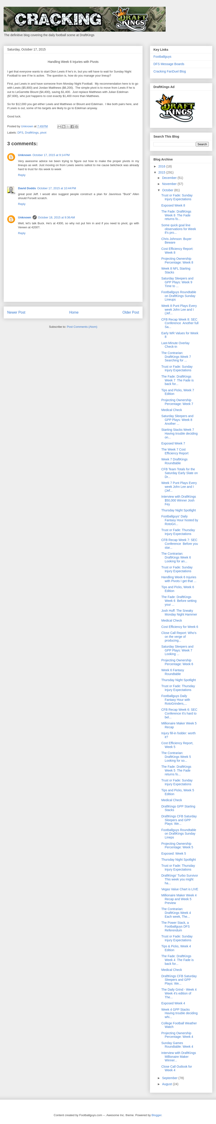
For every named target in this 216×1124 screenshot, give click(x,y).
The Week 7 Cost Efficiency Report (175, 451)
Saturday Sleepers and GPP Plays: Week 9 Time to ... (177, 282)
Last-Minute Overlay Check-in (175, 345)
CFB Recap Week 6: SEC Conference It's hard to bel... (179, 713)
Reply (21, 175)
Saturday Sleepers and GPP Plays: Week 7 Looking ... (177, 650)
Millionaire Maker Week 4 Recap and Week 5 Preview (179, 899)
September (170, 1078)
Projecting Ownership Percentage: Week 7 (177, 402)
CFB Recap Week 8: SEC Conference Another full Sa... (179, 323)
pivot (43, 132)
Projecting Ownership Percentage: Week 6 (177, 662)
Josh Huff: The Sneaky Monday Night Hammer (179, 612)
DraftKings (32, 132)
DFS (20, 132)
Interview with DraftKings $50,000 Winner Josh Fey (178, 500)
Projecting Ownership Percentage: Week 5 (177, 845)
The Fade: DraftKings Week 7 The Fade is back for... (177, 380)
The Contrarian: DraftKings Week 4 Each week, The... (176, 912)
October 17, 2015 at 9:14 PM (51, 155)
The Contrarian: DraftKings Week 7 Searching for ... (176, 356)
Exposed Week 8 (173, 205)
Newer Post (16, 312)
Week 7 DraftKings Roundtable (174, 461)
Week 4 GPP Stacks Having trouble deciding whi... (179, 1013)
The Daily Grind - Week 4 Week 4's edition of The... (179, 993)
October (168, 190)
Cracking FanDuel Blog (169, 71)
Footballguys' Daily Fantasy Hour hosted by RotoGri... (179, 520)
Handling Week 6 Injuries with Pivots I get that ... (178, 579)
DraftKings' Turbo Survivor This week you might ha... (179, 879)
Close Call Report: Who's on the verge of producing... (178, 636)
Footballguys (162, 56)
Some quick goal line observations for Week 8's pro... (178, 229)
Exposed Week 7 (173, 443)
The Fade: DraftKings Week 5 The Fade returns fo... (176, 770)
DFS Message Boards (168, 64)
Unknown (24, 155)
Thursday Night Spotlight (178, 510)
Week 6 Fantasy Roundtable (172, 672)
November (169, 184)
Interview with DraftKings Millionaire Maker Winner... (178, 1056)
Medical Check (171, 410)
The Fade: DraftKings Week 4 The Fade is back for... (177, 960)
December (169, 178)
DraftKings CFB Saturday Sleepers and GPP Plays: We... (179, 820)
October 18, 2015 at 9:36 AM (56, 217)
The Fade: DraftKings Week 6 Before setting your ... (178, 600)
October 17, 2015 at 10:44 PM (56, 188)
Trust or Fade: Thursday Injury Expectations (178, 532)
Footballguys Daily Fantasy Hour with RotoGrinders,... (175, 699)
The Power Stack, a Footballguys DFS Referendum (175, 926)
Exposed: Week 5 (173, 853)
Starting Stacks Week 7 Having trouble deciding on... (179, 433)
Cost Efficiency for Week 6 (179, 627)
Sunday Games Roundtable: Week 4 (177, 1045)
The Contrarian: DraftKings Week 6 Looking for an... (176, 557)
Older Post (130, 312)
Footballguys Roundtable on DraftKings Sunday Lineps (178, 833)
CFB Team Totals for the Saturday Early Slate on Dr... (179, 473)
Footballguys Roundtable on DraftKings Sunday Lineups (178, 295)
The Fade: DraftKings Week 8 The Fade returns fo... (176, 215)
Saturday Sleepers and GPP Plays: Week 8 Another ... (177, 419)
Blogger (157, 1115)
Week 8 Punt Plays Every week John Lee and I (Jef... (179, 309)
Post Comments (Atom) (82, 326)
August (167, 1084)
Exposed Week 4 (173, 1003)
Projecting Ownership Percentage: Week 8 (177, 260)
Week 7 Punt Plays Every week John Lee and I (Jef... (179, 486)
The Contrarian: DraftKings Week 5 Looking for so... (176, 756)
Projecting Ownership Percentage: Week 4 (177, 1035)
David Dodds (27, 188)
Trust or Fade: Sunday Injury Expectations (177, 197)
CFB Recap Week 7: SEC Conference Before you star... (179, 543)
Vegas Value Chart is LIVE (179, 889)
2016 (162, 166)
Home (74, 312)
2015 (162, 172)
